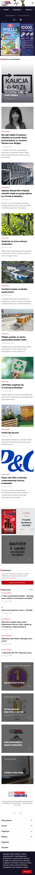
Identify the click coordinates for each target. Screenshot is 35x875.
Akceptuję (27, 871)
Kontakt (4, 847)
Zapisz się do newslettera (17, 582)
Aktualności (7, 593)
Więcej (26, 516)
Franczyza (7, 619)
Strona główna (10, 15)
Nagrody (5, 842)
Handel (6, 10)
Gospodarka (17, 10)
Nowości (29, 10)
